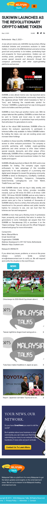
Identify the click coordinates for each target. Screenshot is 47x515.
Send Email (11, 237)
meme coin (34, 112)
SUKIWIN (5, 95)
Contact (33, 501)
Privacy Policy (11, 501)
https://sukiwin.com (16, 244)
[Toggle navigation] (34, 6)
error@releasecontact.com (12, 258)
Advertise (23, 501)
